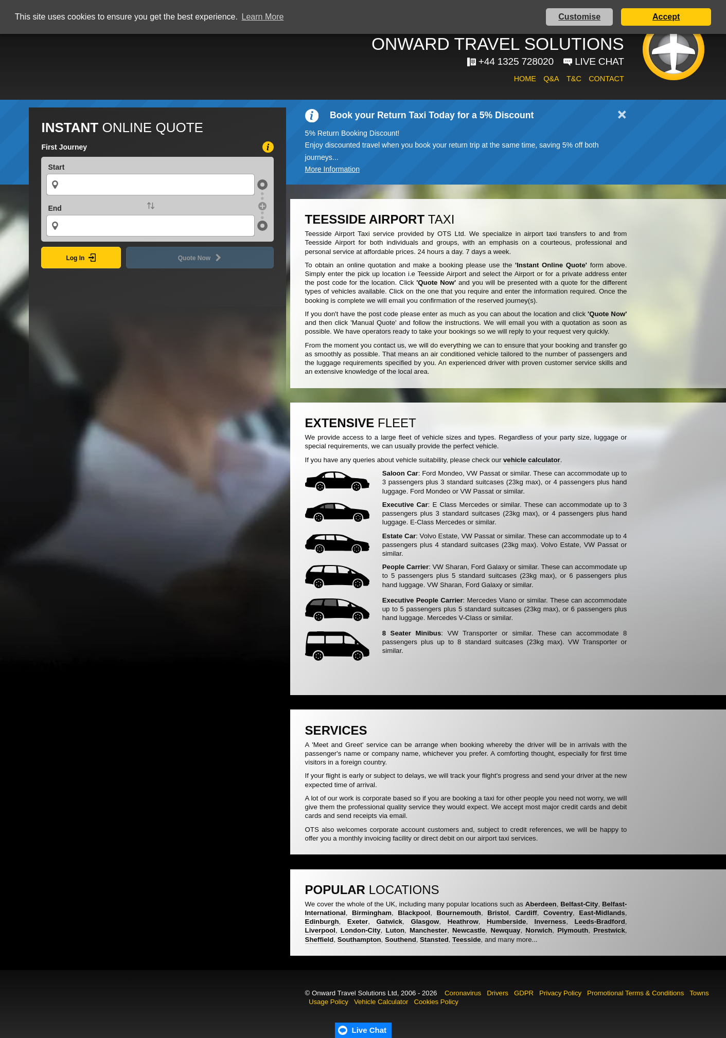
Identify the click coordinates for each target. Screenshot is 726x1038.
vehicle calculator (531, 460)
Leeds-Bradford (600, 921)
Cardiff (526, 913)
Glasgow (425, 921)
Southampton (359, 939)
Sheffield (319, 939)
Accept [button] (666, 16)
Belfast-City (579, 904)
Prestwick (609, 930)
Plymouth (572, 930)
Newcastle (469, 930)
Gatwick (390, 921)
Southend (400, 939)
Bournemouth (458, 913)
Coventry (558, 913)
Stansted (434, 939)
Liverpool (320, 930)
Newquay (506, 930)
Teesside (466, 939)
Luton (394, 930)
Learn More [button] (263, 16)
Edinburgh (322, 921)
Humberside (506, 921)
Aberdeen (541, 904)
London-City (361, 930)
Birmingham (372, 913)
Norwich (538, 930)
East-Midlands (602, 913)
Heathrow (463, 921)
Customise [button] (579, 16)
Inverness (550, 921)
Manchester (428, 930)
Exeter (357, 921)
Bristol (498, 913)
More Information (332, 169)
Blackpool (414, 913)
